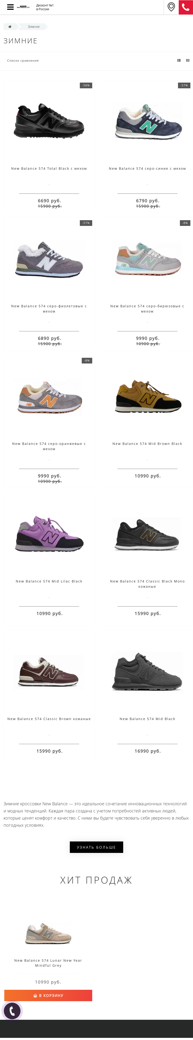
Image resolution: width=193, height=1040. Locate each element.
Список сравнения (23, 60)
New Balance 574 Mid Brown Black (147, 443)
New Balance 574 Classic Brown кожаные (49, 719)
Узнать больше (96, 847)
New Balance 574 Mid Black (147, 719)
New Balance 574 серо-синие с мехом (147, 168)
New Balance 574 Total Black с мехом (49, 168)
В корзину (48, 995)
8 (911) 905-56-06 (186, 7)
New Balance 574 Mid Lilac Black (49, 581)
